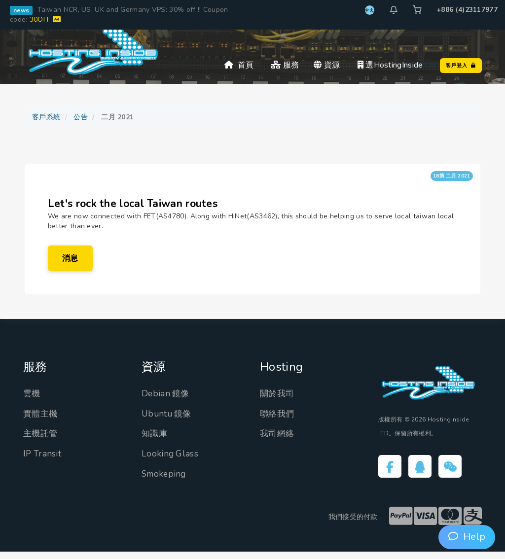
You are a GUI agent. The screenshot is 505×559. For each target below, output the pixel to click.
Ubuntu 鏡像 (168, 420)
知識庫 (155, 440)
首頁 (239, 65)
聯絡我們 (278, 420)
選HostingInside (390, 65)
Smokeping (165, 480)
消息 (72, 262)
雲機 (32, 400)
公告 (80, 117)
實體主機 (41, 420)
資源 (327, 65)
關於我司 (278, 400)
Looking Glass (170, 460)
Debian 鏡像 (166, 400)
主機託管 (41, 440)
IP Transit (42, 460)
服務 (285, 65)
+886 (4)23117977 (467, 9)
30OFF (45, 19)
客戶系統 (46, 117)
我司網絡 (278, 440)
